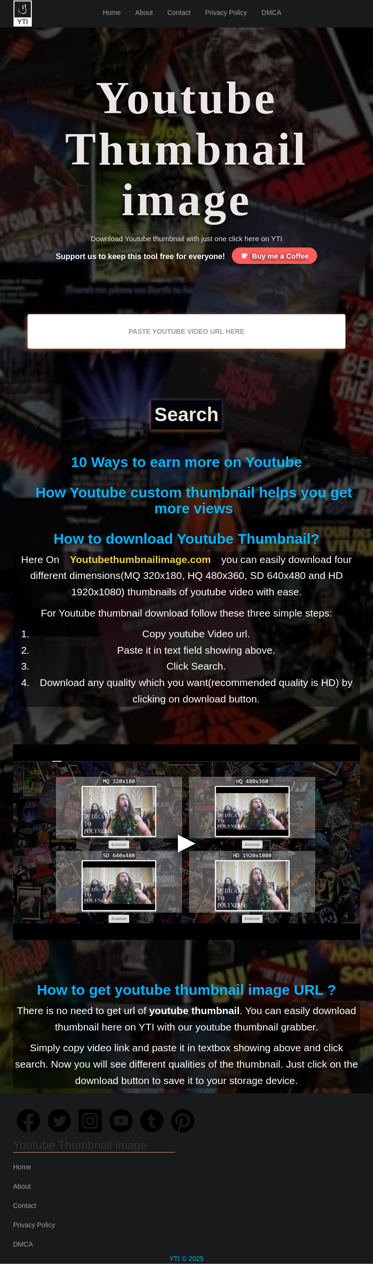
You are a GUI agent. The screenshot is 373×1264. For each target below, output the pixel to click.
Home (111, 12)
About (144, 12)
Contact (178, 12)
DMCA (271, 12)
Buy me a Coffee (274, 255)
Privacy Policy (226, 12)
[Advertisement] (186, 290)
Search (186, 414)
